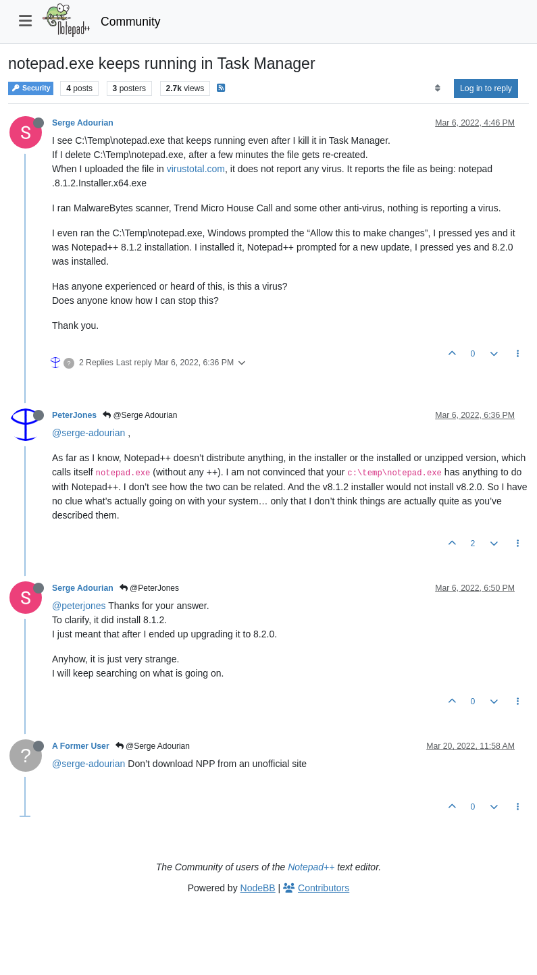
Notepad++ (311, 867)
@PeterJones (149, 588)
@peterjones (79, 605)
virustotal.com (196, 168)
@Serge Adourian (140, 415)
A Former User (80, 746)
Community (131, 21)
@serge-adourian (88, 432)
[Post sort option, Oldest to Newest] (437, 88)
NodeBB (258, 887)
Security (30, 88)
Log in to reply (486, 88)
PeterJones (74, 415)
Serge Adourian (82, 123)
